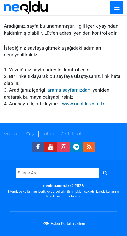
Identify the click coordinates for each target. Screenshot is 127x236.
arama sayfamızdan (68, 90)
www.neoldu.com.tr (83, 104)
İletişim (48, 134)
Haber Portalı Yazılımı (68, 224)
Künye (30, 134)
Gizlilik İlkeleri (71, 134)
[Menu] (116, 7)
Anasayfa (11, 134)
